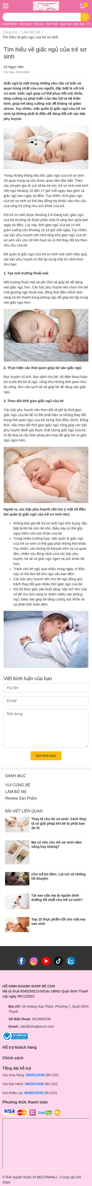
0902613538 (35, 1075)
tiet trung (25, 24)
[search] (85, 17)
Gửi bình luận (46, 756)
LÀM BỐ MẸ (15, 792)
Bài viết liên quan (24, 811)
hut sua (38, 24)
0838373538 (33, 1093)
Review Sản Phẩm (21, 798)
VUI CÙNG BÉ (17, 785)
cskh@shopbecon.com (37, 1026)
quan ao (65, 24)
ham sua (52, 24)
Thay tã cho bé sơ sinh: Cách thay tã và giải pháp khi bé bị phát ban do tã (58, 823)
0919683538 (41, 1019)
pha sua (79, 24)
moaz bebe (9, 24)
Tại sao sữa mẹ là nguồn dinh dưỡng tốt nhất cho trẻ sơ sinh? (57, 897)
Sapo (6, 1182)
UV (89, 24)
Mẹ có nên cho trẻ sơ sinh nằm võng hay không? (56, 844)
